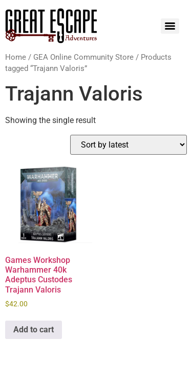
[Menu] (170, 26)
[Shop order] (128, 145)
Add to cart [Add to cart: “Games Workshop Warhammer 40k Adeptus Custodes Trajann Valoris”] (33, 329)
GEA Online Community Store (83, 57)
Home (15, 57)
